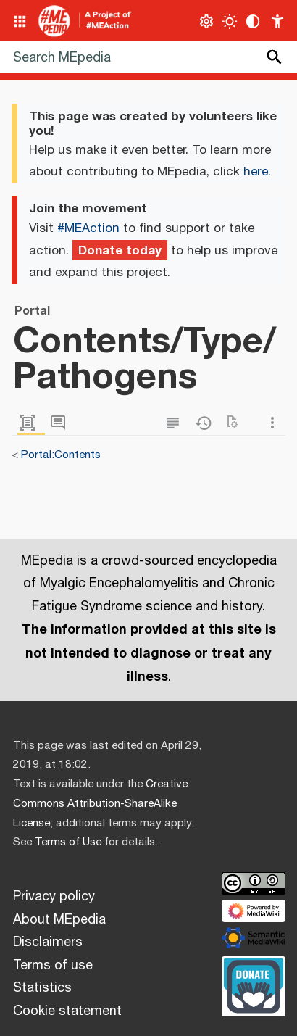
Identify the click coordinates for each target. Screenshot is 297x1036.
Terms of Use (68, 842)
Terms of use (53, 966)
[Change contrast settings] (253, 21)
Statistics (42, 988)
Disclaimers (48, 942)
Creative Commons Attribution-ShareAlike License (100, 804)
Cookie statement (67, 1011)
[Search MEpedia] (148, 57)
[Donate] (253, 984)
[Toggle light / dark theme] (230, 21)
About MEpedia (59, 920)
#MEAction (88, 228)
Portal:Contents (61, 455)
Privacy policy (54, 897)
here (255, 171)
